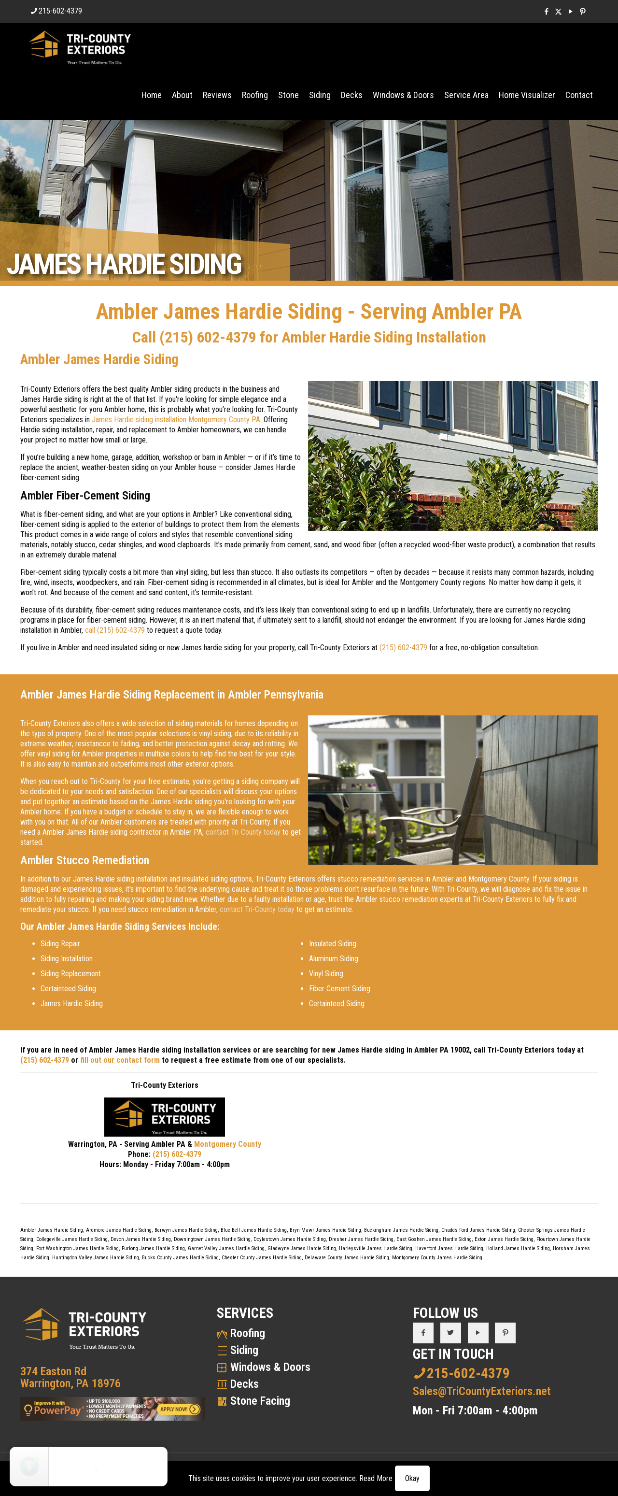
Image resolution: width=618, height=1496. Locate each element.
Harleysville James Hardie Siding (375, 1248)
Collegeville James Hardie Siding (72, 1239)
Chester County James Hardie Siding (262, 1257)
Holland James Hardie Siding (518, 1248)
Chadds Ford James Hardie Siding (478, 1230)
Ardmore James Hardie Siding (119, 1230)
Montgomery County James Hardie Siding (437, 1257)
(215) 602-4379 (207, 337)
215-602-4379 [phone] (60, 10)
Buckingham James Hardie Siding (401, 1230)
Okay (412, 1478)
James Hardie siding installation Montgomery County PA (176, 419)
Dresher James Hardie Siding (361, 1239)
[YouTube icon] (570, 11)
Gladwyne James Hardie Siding (301, 1248)
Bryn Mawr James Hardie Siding (325, 1230)
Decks (244, 1384)
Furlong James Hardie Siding (153, 1248)
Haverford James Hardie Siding (449, 1248)
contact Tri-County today (243, 832)
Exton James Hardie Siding (504, 1239)
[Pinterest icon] (582, 11)
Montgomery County (227, 1144)
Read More (376, 1478)
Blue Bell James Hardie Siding (254, 1230)
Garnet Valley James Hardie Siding (226, 1248)
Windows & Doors (270, 1367)
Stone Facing (260, 1401)
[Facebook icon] (546, 11)
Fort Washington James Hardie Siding (77, 1248)
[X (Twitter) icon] (558, 11)
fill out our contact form (120, 1060)
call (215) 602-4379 (115, 630)
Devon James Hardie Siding (141, 1239)
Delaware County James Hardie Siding (347, 1257)
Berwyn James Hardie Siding (186, 1230)
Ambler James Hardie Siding (51, 1230)
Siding (244, 1350)
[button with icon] (423, 1333)
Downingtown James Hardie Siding (212, 1239)
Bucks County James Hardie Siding (180, 1257)
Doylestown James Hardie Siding (289, 1239)
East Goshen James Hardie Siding (434, 1239)
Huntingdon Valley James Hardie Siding (95, 1257)
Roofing (247, 1333)
